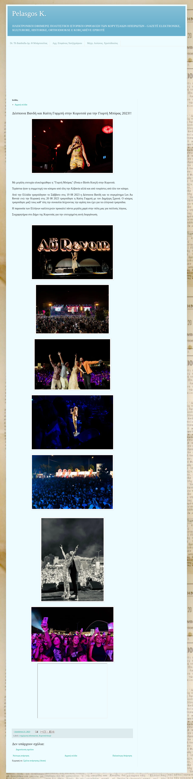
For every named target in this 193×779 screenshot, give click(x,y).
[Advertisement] (96, 72)
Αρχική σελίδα (21, 105)
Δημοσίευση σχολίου (25, 749)
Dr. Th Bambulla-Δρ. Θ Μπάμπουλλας (28, 43)
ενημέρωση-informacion (28, 736)
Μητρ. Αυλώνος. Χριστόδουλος (102, 43)
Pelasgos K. (29, 13)
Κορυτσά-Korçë (45, 736)
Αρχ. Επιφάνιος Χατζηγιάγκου (67, 43)
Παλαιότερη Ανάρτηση (122, 756)
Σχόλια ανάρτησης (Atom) (34, 761)
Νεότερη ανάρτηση (21, 756)
